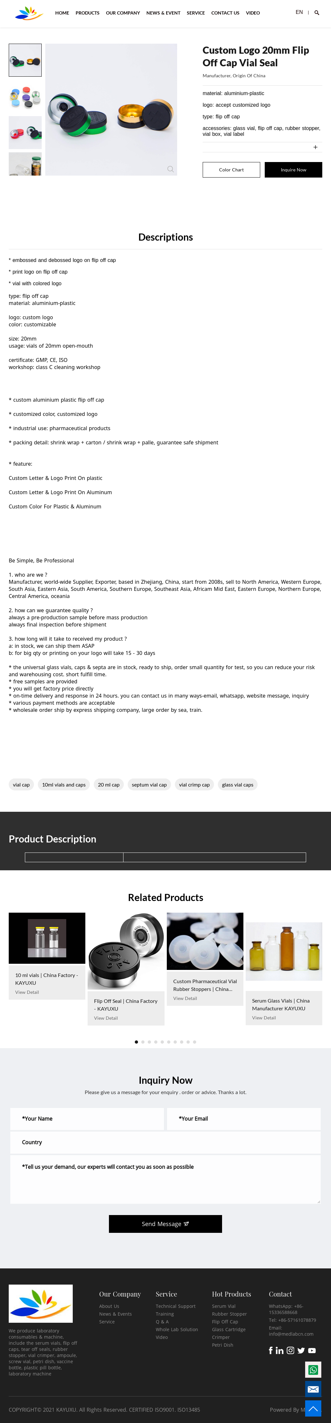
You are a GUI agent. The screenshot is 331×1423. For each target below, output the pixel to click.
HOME (62, 13)
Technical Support (176, 1306)
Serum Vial (224, 1306)
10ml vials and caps (64, 784)
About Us (109, 1306)
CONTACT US (225, 13)
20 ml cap (109, 784)
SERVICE (196, 13)
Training (165, 1314)
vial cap (21, 784)
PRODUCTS (88, 13)
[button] (136, 1042)
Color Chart (231, 169)
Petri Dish (222, 1345)
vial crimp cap (194, 784)
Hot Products (231, 1293)
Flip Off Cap (225, 1322)
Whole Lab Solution (177, 1329)
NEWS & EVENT (163, 13)
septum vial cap (149, 784)
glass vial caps (237, 784)
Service (107, 1322)
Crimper (221, 1337)
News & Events (115, 1314)
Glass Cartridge (229, 1329)
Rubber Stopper (229, 1314)
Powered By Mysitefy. (296, 1409)
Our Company (120, 1293)
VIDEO (253, 13)
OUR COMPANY (123, 13)
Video (162, 1337)
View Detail (27, 992)
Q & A (162, 1322)
